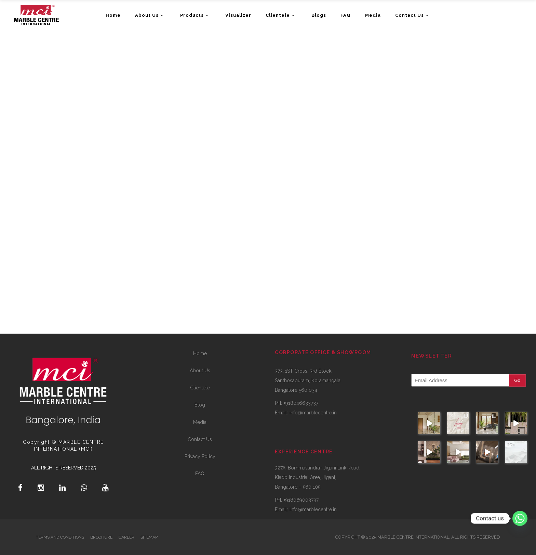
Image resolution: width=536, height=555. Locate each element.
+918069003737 (301, 500)
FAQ (199, 473)
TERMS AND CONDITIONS (60, 537)
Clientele (200, 387)
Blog (200, 405)
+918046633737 (301, 403)
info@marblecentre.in (313, 412)
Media (199, 422)
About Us (200, 370)
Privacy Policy (200, 456)
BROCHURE (101, 537)
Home (200, 353)
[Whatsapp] (519, 518)
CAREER (126, 537)
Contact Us (200, 439)
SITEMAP (149, 537)
